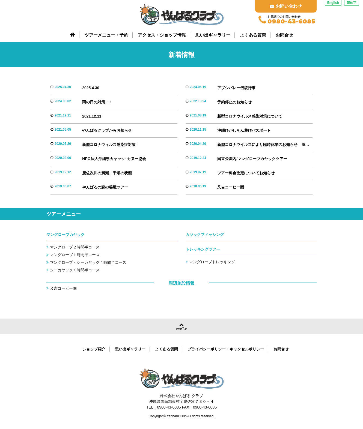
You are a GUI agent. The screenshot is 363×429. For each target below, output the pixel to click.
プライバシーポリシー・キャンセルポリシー (226, 349)
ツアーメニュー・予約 (106, 35)
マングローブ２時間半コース (75, 247)
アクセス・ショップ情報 (162, 35)
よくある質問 (253, 35)
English (333, 3)
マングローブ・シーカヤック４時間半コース (88, 262)
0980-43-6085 (291, 22)
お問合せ (284, 35)
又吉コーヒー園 (63, 288)
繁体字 (351, 3)
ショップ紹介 (93, 349)
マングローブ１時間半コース (75, 255)
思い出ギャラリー (212, 35)
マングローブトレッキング (212, 262)
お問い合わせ (286, 6)
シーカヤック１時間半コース (75, 270)
